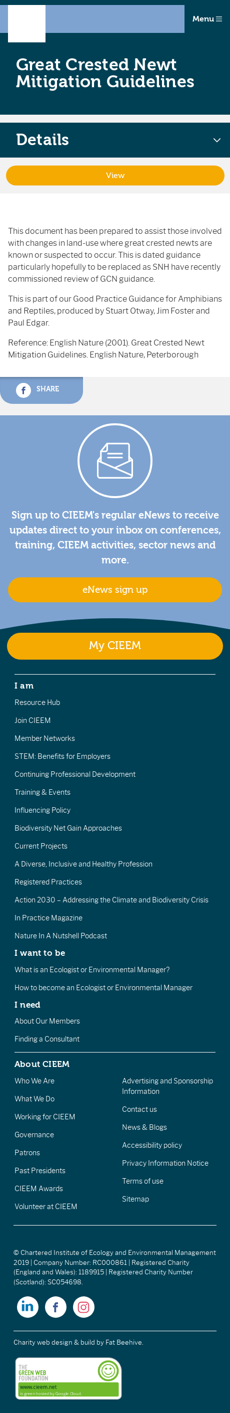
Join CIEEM (32, 720)
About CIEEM (42, 1064)
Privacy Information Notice (165, 1163)
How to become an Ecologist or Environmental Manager (103, 987)
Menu (207, 19)
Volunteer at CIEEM (46, 1206)
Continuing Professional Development (75, 774)
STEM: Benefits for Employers (62, 756)
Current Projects (41, 846)
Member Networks (44, 738)
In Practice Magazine (48, 917)
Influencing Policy (42, 810)
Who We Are (34, 1080)
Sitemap (135, 1199)
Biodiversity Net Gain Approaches (68, 828)
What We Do (34, 1098)
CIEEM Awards (38, 1188)
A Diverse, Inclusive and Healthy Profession (83, 864)
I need (27, 1005)
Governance (34, 1134)
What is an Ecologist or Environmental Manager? (92, 969)
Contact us (139, 1109)
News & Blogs (144, 1127)
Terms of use (143, 1181)
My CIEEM (115, 646)
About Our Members (47, 1021)
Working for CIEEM (45, 1116)
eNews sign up (115, 589)
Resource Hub (37, 702)
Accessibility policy (152, 1145)
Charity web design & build (54, 1342)
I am (24, 686)
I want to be (40, 953)
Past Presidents (40, 1170)
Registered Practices (48, 882)
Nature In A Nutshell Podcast (60, 935)
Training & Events (42, 792)
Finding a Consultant (47, 1039)
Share (37, 390)
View (115, 175)
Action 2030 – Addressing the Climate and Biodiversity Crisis (111, 899)
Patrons (27, 1152)
